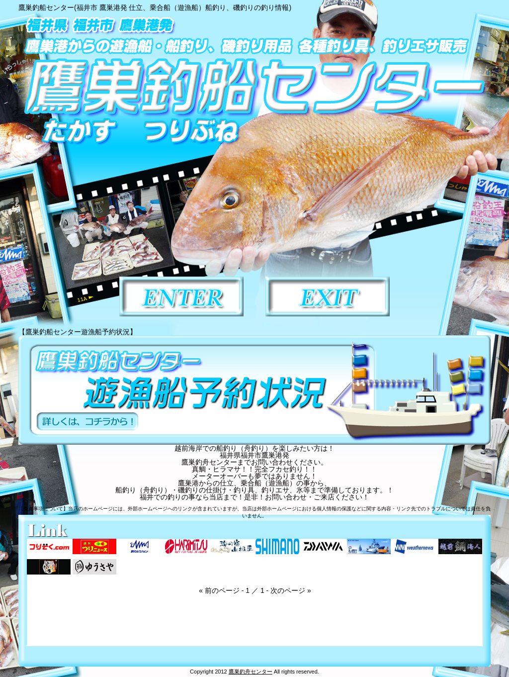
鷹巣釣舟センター (250, 672)
